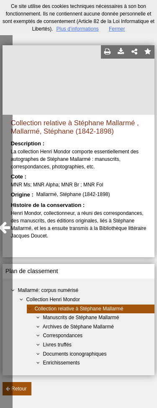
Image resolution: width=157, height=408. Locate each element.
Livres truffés (57, 345)
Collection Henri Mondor (53, 299)
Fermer (117, 29)
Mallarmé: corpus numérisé (48, 290)
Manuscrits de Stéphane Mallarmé (81, 317)
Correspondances (62, 335)
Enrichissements (61, 363)
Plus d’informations (77, 29)
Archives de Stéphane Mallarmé (78, 327)
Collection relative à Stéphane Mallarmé (78, 309)
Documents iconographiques (74, 354)
